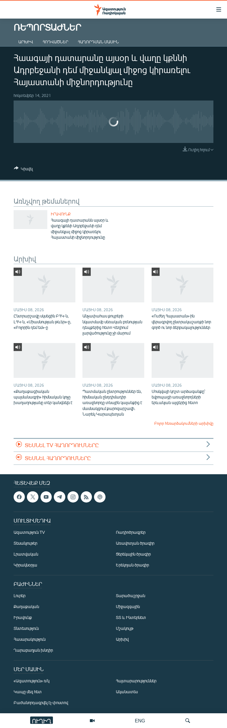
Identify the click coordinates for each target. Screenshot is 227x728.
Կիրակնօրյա (25, 565)
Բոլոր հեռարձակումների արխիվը (183, 423)
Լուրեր (19, 595)
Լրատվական (26, 554)
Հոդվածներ (55, 41)
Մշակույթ (124, 628)
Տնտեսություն (26, 628)
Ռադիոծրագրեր (130, 532)
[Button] (23, 169)
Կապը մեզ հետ (28, 691)
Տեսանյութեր (25, 543)
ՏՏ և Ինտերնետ (131, 617)
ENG (140, 720)
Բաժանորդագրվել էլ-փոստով (41, 702)
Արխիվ (25, 41)
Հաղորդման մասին (98, 41)
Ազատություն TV (29, 532)
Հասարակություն (30, 639)
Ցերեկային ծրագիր (133, 554)
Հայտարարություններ (136, 680)
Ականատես (127, 691)
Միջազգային (128, 606)
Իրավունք (61, 214)
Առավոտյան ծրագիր (135, 543)
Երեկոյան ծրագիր (132, 565)
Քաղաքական (26, 606)
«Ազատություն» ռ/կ (31, 680)
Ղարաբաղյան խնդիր (33, 650)
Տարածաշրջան (130, 595)
